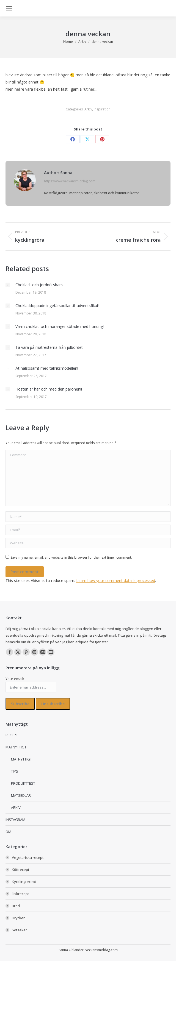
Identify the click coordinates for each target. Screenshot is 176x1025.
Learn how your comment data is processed (115, 580)
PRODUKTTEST (23, 783)
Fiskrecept (20, 893)
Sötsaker (19, 929)
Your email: (15, 678)
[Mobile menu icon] (9, 8)
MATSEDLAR (21, 795)
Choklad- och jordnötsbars (39, 284)
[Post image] (8, 285)
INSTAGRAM (15, 819)
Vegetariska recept (27, 857)
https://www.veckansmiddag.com (69, 181)
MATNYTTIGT (16, 747)
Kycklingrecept (24, 881)
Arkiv (88, 109)
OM (8, 831)
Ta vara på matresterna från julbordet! (49, 347)
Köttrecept (20, 869)
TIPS (14, 771)
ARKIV (16, 807)
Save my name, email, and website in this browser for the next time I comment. (71, 557)
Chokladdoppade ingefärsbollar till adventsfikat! (57, 305)
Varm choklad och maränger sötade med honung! (59, 326)
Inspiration (102, 109)
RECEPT (12, 734)
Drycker (18, 917)
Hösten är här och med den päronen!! (48, 389)
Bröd (16, 905)
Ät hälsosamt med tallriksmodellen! (46, 368)
